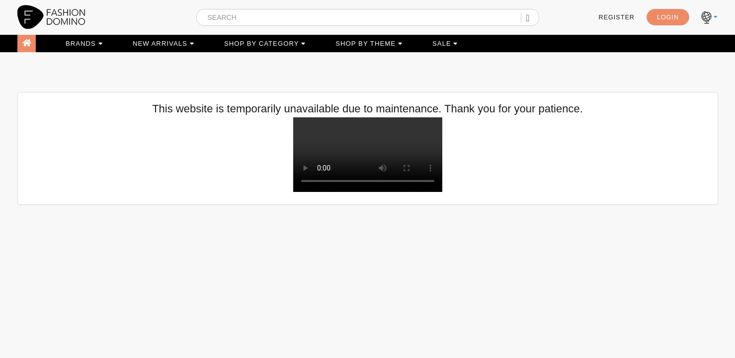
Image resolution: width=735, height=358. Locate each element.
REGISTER (617, 17)
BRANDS (84, 43)
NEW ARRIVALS (163, 43)
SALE (445, 43)
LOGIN (668, 17)
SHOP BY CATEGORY (265, 43)
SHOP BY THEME (368, 43)
